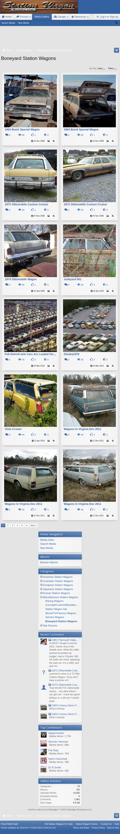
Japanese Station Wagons (58, 589)
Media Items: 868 (59, 744)
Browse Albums (49, 562)
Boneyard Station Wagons (61, 621)
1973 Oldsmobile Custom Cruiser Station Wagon (64, 684)
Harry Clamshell (57, 758)
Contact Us (106, 826)
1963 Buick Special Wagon (22, 129)
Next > (33, 525)
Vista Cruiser (13, 429)
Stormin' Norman (58, 741)
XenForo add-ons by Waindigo (42, 809)
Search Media (8, 23)
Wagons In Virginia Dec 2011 (82, 429)
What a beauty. (57, 708)
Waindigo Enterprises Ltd (79, 809)
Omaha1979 (71, 354)
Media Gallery (42, 16)
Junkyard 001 (72, 279)
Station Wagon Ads (56, 609)
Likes (101, 68)
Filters (112, 68)
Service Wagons (54, 617)
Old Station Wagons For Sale (59, 826)
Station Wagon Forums (87, 826)
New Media (23, 23)
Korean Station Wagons (56, 593)
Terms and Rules (81, 830)
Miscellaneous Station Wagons (60, 597)
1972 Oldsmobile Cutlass (64, 670)
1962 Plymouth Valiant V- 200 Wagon (64, 640)
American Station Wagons (57, 576)
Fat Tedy (53, 750)
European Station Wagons (58, 585)
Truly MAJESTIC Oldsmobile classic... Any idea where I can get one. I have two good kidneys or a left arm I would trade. (64, 695)
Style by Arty (113, 830)
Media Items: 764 (59, 753)
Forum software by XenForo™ (28, 830)
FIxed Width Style (9, 826)
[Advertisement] (60, 37)
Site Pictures (50, 625)
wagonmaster (56, 733)
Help (116, 826)
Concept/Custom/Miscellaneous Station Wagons (72, 604)
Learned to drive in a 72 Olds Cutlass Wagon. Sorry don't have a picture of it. (64, 677)
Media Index (47, 539)
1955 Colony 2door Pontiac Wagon (64, 705)
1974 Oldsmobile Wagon (21, 279)
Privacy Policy (98, 830)
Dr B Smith (54, 767)
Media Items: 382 (59, 770)
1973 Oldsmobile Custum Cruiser (26, 204)
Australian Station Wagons (58, 581)
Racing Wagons (54, 600)
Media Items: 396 (59, 761)
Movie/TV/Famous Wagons (60, 613)
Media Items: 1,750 (60, 736)
